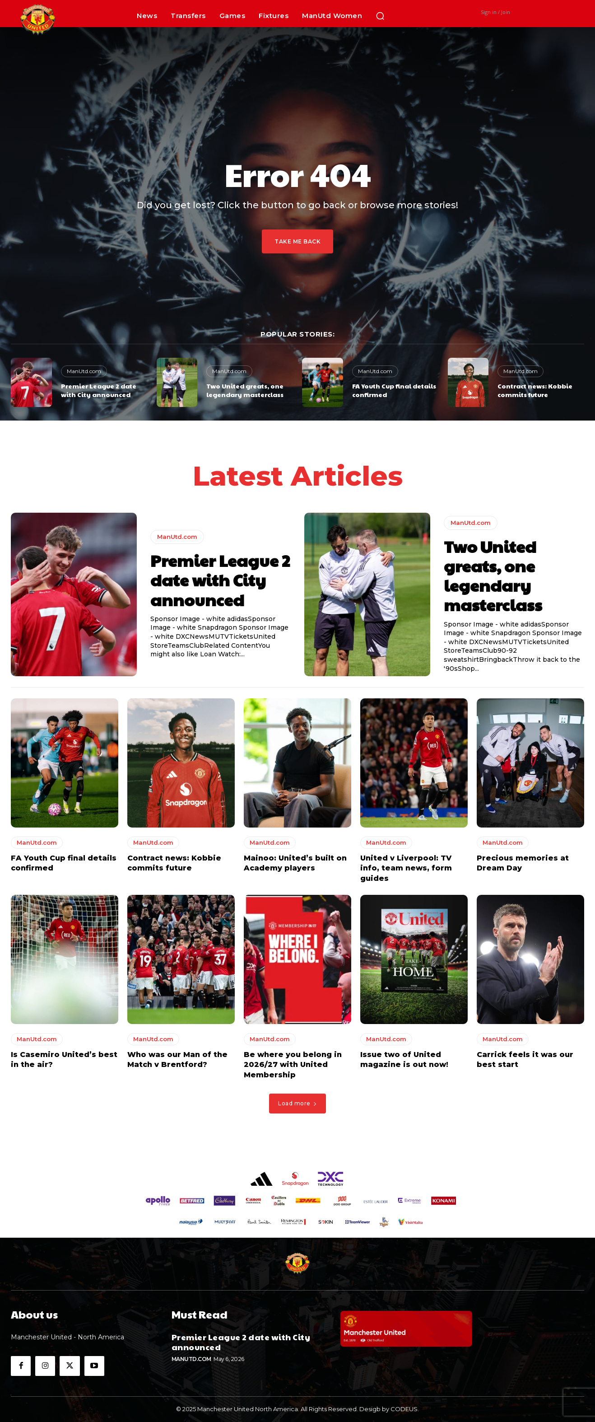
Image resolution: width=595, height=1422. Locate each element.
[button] (380, 16)
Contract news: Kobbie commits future (534, 390)
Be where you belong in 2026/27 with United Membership (293, 1064)
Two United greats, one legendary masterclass (245, 390)
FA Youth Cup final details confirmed (394, 390)
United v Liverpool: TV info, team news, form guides (406, 868)
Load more (297, 1103)
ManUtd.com (84, 371)
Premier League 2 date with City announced (98, 390)
